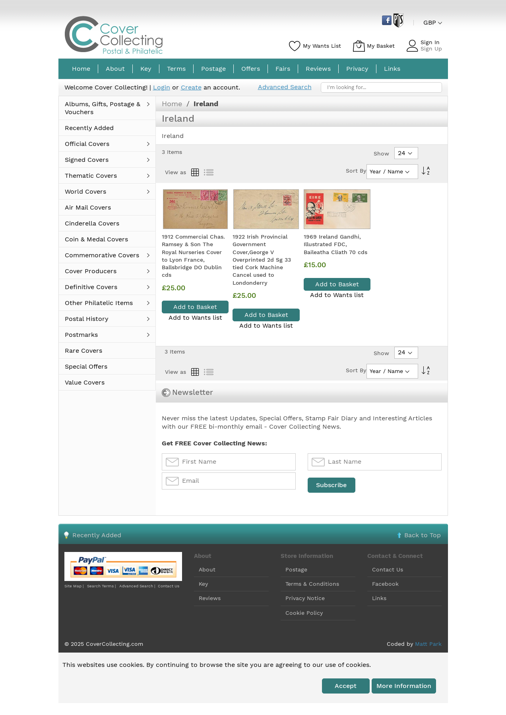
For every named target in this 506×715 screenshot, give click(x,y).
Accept (346, 686)
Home (173, 103)
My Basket (381, 46)
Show (381, 153)
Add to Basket (195, 307)
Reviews (210, 598)
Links (379, 598)
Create (191, 87)
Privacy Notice (305, 598)
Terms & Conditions (312, 584)
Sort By (356, 170)
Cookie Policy (304, 613)
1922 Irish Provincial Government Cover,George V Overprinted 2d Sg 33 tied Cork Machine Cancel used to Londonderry (262, 259)
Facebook (385, 584)
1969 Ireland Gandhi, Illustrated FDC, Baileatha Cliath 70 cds (335, 244)
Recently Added (96, 535)
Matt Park (428, 644)
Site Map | (73, 586)
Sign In (430, 42)
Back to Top (422, 535)
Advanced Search (285, 87)
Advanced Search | (137, 586)
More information (403, 686)
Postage (296, 569)
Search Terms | (101, 586)
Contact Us (168, 586)
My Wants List (322, 46)
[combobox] (381, 87)
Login (161, 87)
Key (203, 584)
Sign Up (431, 48)
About (207, 569)
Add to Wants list (195, 317)
